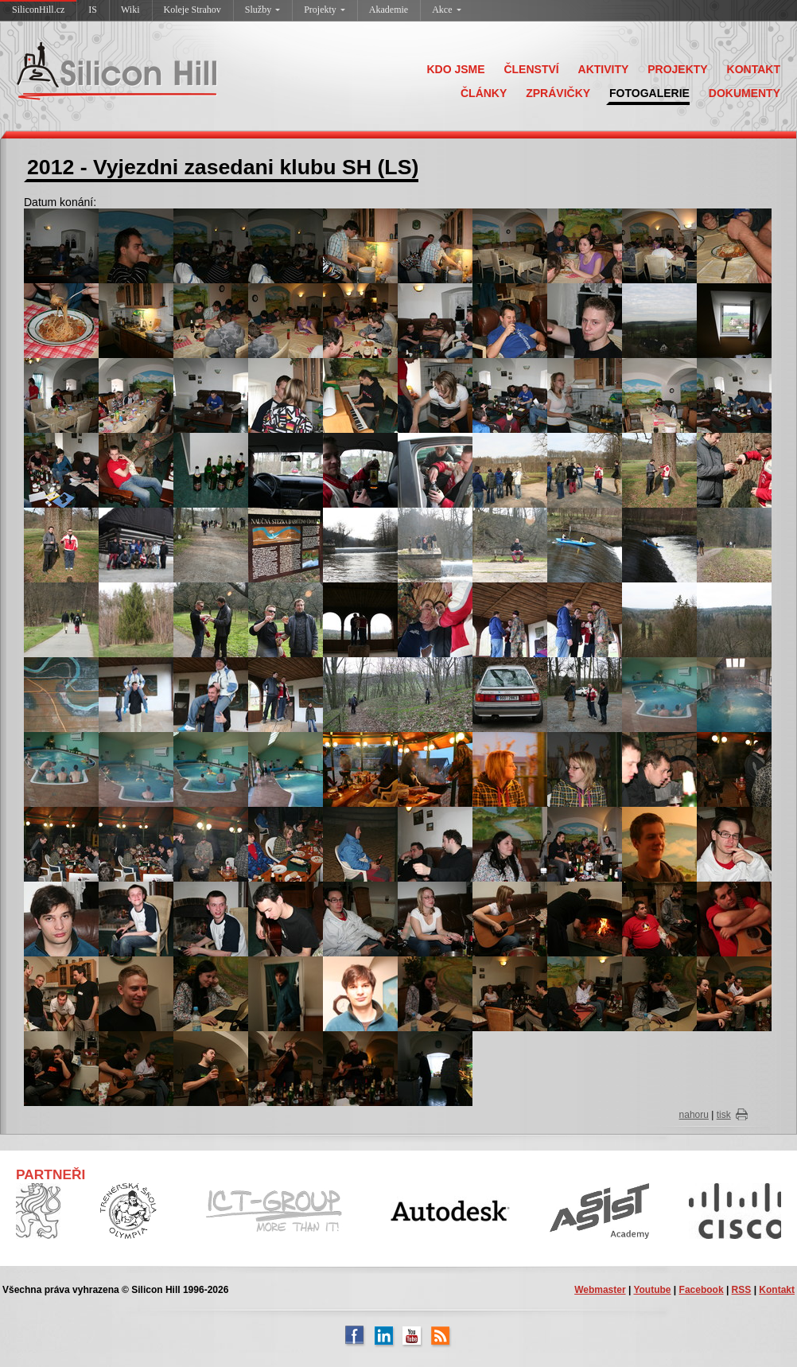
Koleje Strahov (192, 9)
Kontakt (777, 1289)
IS (92, 9)
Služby (262, 9)
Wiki (130, 9)
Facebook (701, 1289)
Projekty (324, 9)
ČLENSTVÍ (530, 69)
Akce (446, 9)
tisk (724, 1114)
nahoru (694, 1114)
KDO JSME (455, 69)
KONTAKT (753, 69)
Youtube (652, 1289)
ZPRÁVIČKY (558, 93)
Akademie (388, 9)
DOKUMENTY (744, 93)
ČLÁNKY (484, 93)
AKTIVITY (603, 69)
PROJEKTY (677, 69)
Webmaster (599, 1289)
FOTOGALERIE (649, 93)
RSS (742, 1289)
